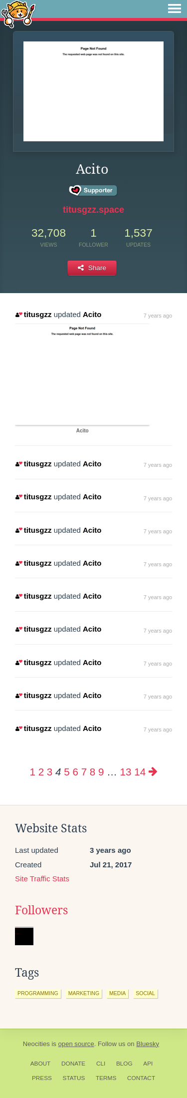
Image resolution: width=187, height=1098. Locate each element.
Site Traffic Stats (42, 878)
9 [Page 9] (101, 771)
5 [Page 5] (66, 771)
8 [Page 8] (92, 771)
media (117, 993)
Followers (41, 910)
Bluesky (147, 1044)
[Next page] (153, 771)
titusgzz (33, 314)
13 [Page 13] (126, 771)
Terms (106, 1078)
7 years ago (158, 316)
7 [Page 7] (84, 771)
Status (74, 1078)
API (148, 1063)
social (145, 993)
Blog (124, 1063)
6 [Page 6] (75, 771)
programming (37, 993)
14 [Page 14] (140, 771)
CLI (100, 1063)
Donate (73, 1063)
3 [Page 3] (49, 771)
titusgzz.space (93, 210)
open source (76, 1044)
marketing (83, 993)
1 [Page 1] (32, 771)
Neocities (36, 1044)
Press (42, 1078)
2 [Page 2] (41, 771)
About (40, 1063)
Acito (92, 314)
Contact (141, 1078)
